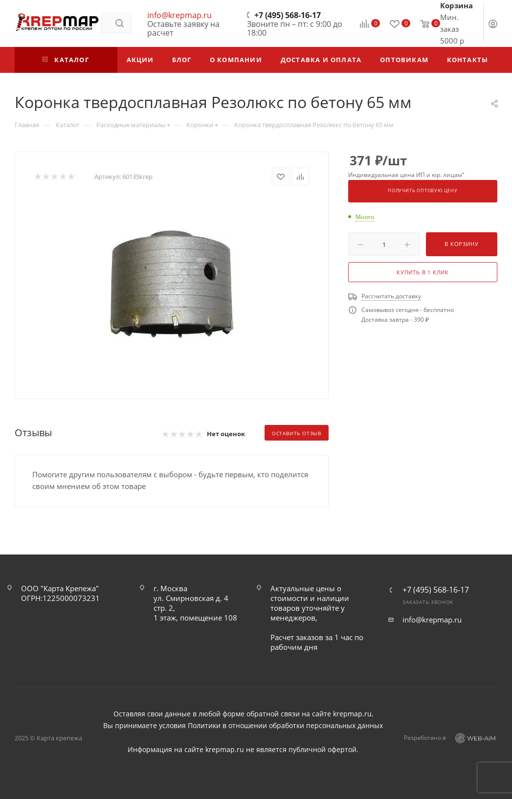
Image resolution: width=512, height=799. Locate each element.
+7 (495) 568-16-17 (287, 15)
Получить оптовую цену (423, 191)
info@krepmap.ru (179, 15)
